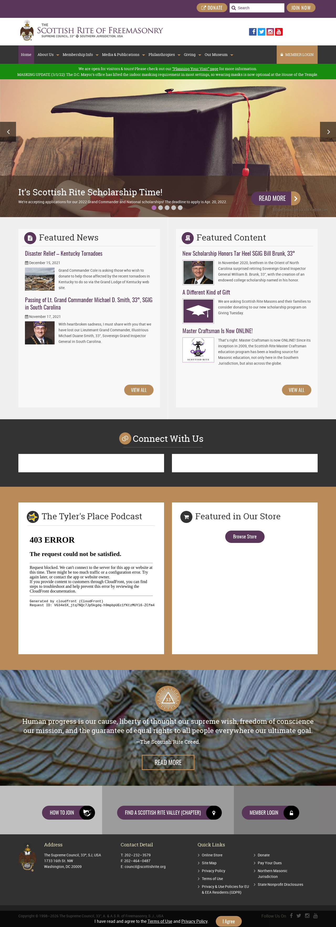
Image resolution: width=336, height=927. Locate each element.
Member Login (274, 813)
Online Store (212, 854)
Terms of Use (212, 878)
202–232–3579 (137, 854)
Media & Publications (120, 54)
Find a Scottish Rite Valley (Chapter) (173, 813)
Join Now (301, 8)
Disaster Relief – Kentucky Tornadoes (63, 254)
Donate (264, 854)
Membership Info (78, 54)
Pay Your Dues (270, 862)
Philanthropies (162, 54)
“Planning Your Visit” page (195, 68)
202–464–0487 (137, 860)
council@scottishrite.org (145, 866)
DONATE (212, 8)
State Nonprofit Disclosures (280, 884)
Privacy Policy (213, 870)
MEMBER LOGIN (297, 54)
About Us (46, 54)
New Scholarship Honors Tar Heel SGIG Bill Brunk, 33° (238, 254)
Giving (190, 54)
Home (26, 54)
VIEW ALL (139, 390)
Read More (272, 199)
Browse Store (245, 537)
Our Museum (216, 54)
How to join (72, 813)
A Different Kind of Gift (206, 293)
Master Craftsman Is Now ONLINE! (217, 331)
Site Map (209, 862)
